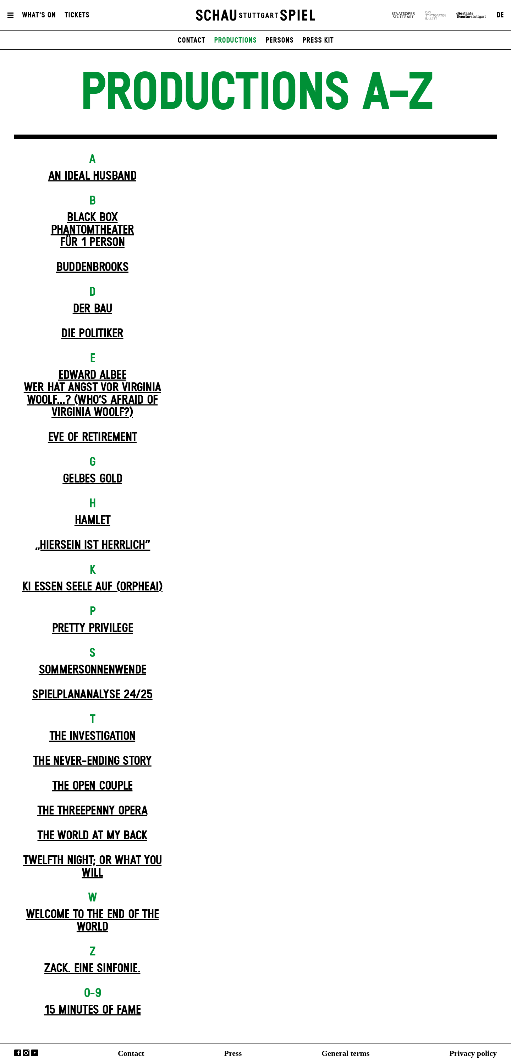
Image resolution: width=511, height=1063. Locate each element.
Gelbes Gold (92, 479)
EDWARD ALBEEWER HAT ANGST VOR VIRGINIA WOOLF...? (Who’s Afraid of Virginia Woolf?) (92, 394)
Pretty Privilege (92, 628)
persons (279, 40)
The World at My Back (92, 835)
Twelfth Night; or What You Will (92, 866)
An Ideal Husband (92, 176)
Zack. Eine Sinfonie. (92, 968)
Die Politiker (92, 333)
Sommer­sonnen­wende (92, 670)
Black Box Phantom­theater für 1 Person (92, 230)
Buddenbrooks (92, 267)
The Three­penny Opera (92, 811)
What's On (39, 15)
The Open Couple (92, 786)
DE (500, 15)
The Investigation (92, 736)
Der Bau (92, 308)
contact (191, 40)
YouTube (34, 1053)
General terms (345, 1053)
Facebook (17, 1053)
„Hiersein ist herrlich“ (92, 545)
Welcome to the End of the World (92, 920)
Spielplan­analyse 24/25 (92, 694)
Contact (131, 1053)
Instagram (26, 1053)
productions (235, 40)
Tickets (77, 15)
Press (233, 1053)
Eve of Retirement (92, 437)
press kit (318, 40)
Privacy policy (473, 1053)
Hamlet (92, 520)
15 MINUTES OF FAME (92, 1010)
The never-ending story (92, 761)
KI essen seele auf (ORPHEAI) (92, 586)
